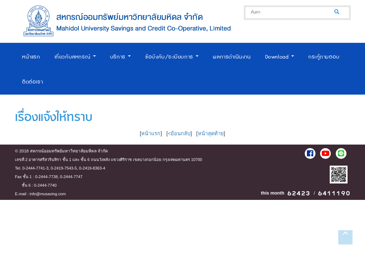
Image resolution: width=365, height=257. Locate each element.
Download (279, 57)
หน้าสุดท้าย (211, 133)
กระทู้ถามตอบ (324, 57)
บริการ (120, 57)
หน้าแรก (31, 57)
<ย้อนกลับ (179, 133)
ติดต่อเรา (32, 82)
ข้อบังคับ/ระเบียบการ (172, 57)
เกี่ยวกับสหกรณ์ (75, 57)
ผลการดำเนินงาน (232, 57)
